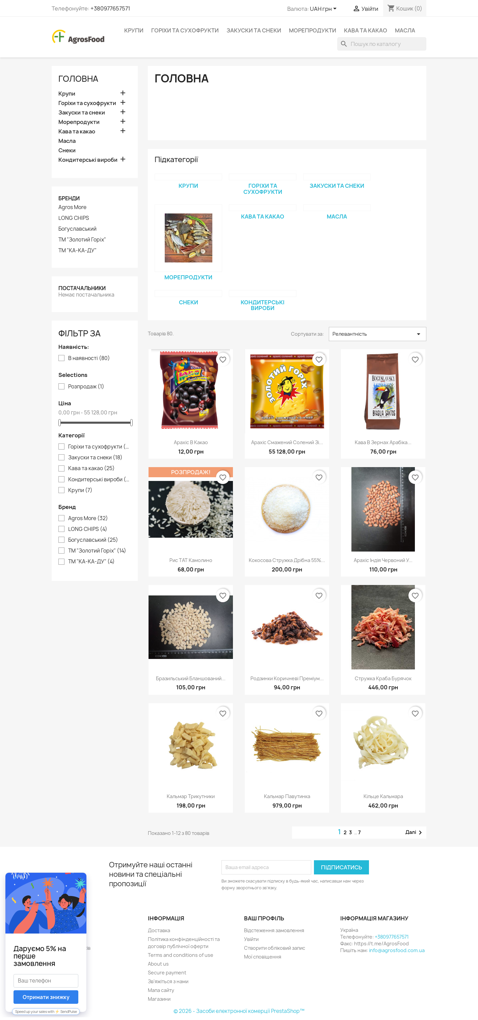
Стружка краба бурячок (383, 678)
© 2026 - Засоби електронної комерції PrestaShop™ (239, 1011)
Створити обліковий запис (274, 948)
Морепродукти (312, 30)
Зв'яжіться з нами (168, 981)
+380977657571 (110, 8)
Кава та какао (365, 30)
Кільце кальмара (383, 796)
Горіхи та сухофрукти (185, 30)
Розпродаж (86, 386)
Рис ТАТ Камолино (190, 560)
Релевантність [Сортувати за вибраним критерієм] (378, 334)
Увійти (251, 939)
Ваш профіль (264, 918)
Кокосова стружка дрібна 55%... (287, 560)
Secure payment (167, 972)
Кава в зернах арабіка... (383, 442)
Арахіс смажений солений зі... (287, 442)
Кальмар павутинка (287, 796)
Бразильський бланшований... (190, 678)
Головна (78, 78)
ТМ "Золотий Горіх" (82, 239)
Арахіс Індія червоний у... (383, 560)
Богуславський (77, 229)
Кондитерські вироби (87, 159)
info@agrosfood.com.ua (397, 950)
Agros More (72, 207)
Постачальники (82, 288)
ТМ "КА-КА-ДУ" (77, 250)
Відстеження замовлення (274, 930)
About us (158, 964)
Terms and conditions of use (180, 955)
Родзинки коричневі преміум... (287, 678)
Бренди (69, 198)
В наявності (89, 358)
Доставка (159, 930)
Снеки (67, 150)
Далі (414, 832)
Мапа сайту (161, 990)
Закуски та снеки (254, 30)
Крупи (133, 30)
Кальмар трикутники (191, 796)
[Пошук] (381, 44)
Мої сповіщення (262, 956)
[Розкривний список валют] (324, 9)
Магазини (159, 999)
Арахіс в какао (191, 442)
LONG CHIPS (73, 218)
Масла (405, 30)
